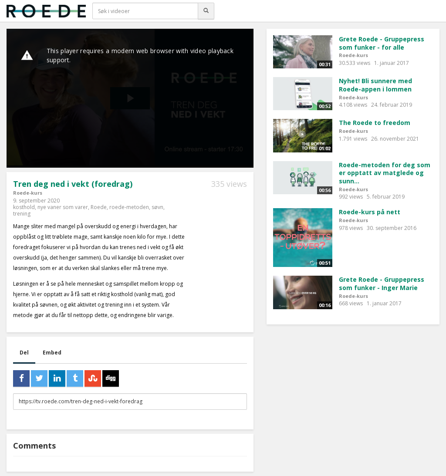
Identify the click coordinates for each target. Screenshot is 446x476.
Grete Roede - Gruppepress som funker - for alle (381, 43)
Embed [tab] (52, 352)
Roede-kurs (27, 192)
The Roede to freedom (374, 122)
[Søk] (206, 11)
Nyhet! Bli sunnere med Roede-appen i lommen (375, 85)
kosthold (24, 207)
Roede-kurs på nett (369, 212)
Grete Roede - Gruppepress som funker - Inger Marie (381, 283)
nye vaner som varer (62, 207)
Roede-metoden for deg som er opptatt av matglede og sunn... (384, 173)
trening (21, 213)
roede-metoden (129, 207)
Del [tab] (24, 352)
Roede (99, 207)
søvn (157, 207)
